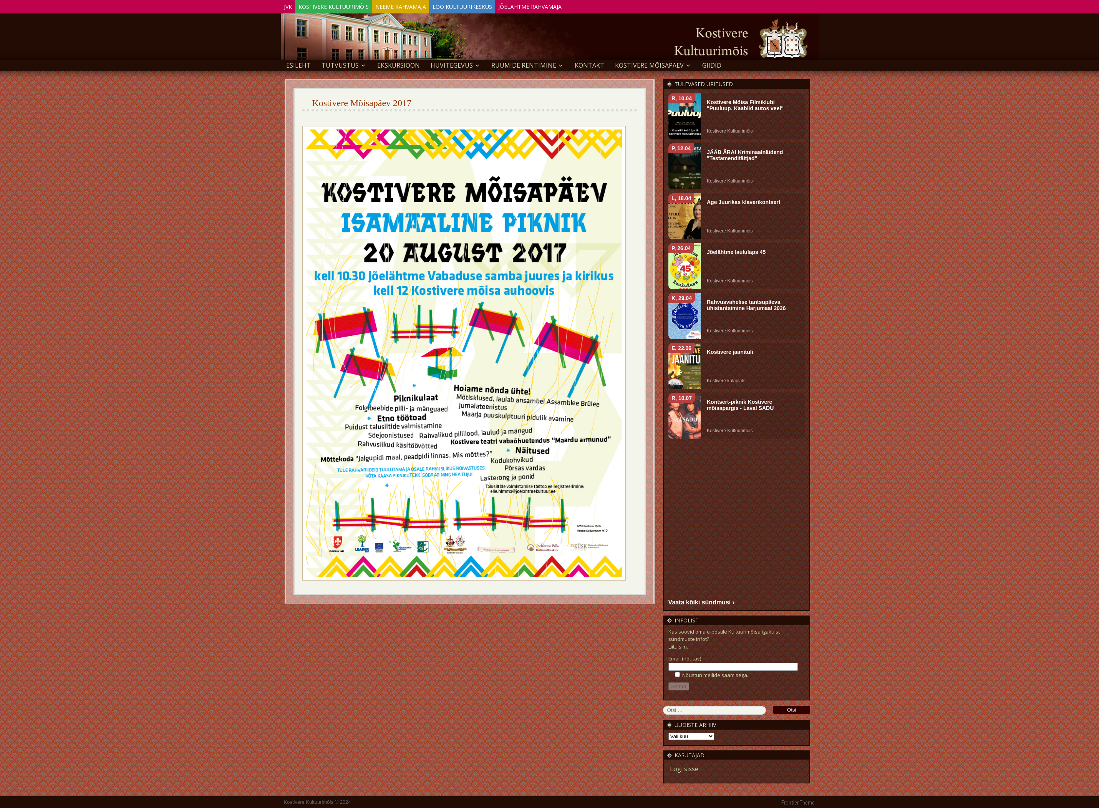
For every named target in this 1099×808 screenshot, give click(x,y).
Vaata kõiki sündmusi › (701, 600)
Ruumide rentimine (523, 64)
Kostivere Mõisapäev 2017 (362, 101)
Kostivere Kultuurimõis (345, 5)
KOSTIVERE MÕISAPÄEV (649, 64)
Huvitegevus (452, 64)
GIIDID (711, 64)
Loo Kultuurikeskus (488, 5)
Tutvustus (340, 64)
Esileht (298, 64)
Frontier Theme (798, 801)
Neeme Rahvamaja (419, 5)
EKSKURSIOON (398, 64)
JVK (292, 5)
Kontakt (589, 64)
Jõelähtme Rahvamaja (563, 5)
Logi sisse (684, 767)
